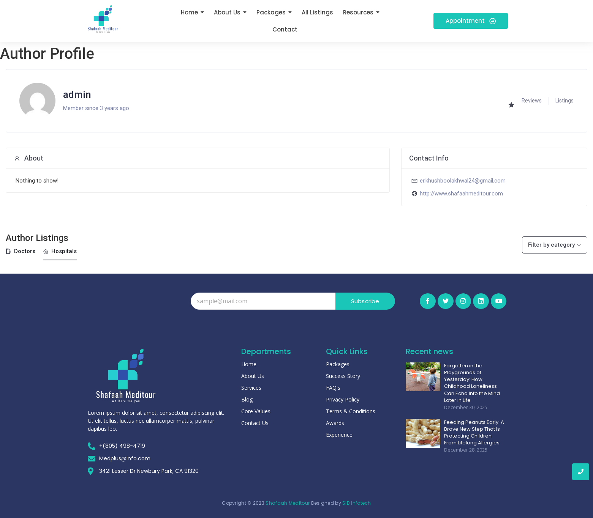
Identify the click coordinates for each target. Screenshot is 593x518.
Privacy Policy (342, 399)
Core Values (255, 411)
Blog (247, 399)
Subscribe (365, 301)
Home (248, 364)
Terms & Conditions (350, 411)
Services (251, 387)
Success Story (343, 375)
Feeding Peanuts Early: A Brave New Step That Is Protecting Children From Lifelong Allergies (474, 433)
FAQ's (333, 387)
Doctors (20, 251)
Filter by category (551, 244)
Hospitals (60, 251)
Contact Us (255, 423)
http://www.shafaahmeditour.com (461, 193)
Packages (337, 364)
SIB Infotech (356, 503)
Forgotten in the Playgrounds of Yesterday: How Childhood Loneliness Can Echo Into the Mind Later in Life (472, 383)
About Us (252, 375)
